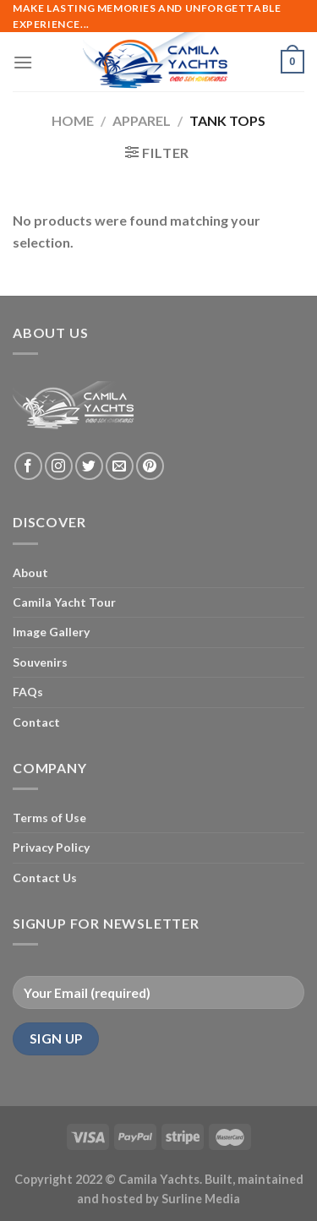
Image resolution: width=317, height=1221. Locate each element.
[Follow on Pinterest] (150, 466)
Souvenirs (40, 662)
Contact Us (45, 877)
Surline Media (200, 1198)
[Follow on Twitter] (89, 466)
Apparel (141, 120)
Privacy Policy (51, 847)
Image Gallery (51, 631)
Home (73, 120)
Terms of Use (49, 817)
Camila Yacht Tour (64, 602)
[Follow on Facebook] (28, 466)
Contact (36, 722)
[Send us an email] (120, 466)
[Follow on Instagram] (59, 466)
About (30, 572)
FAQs (28, 691)
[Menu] (23, 62)
